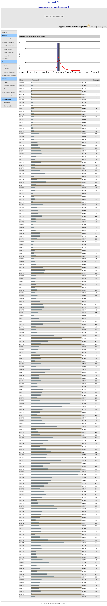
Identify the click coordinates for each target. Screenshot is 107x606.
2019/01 (21, 287)
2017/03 (21, 350)
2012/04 (21, 517)
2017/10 (21, 330)
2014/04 (21, 449)
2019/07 (21, 270)
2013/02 (21, 489)
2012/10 (21, 500)
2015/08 (21, 404)
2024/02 (21, 122)
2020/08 (21, 233)
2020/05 (21, 242)
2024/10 (21, 100)
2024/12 (21, 94)
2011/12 (21, 528)
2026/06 (21, 83)
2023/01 (21, 159)
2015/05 (21, 412)
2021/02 (21, 216)
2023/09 (21, 136)
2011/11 (21, 531)
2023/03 (21, 154)
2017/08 (21, 335)
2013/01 (21, 492)
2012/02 (21, 523)
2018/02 (21, 318)
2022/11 (21, 165)
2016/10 (21, 364)
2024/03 (21, 119)
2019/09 (21, 264)
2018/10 (21, 296)
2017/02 (21, 352)
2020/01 (21, 253)
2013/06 (21, 477)
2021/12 (21, 190)
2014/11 (21, 429)
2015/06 (21, 409)
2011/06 (21, 545)
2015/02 (21, 421)
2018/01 (21, 321)
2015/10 (21, 398)
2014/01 (21, 457)
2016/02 (21, 386)
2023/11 (21, 131)
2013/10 (21, 466)
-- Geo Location (7, 106)
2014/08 (21, 438)
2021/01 (21, 219)
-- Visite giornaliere (8, 42)
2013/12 (21, 460)
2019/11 (21, 259)
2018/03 (21, 315)
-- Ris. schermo (7, 89)
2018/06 (21, 307)
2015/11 (21, 395)
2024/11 (21, 97)
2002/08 (21, 594)
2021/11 (21, 193)
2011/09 (21, 537)
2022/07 (21, 176)
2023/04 (21, 151)
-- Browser (6, 82)
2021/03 (21, 213)
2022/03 (21, 188)
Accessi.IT (64, 603)
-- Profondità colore (9, 92)
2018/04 (21, 313)
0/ (19, 597)
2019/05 (21, 276)
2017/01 (21, 355)
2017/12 (21, 324)
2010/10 (21, 568)
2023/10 (21, 134)
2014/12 (21, 426)
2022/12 (21, 162)
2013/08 (21, 472)
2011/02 (21, 557)
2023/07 (21, 142)
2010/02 (21, 591)
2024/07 (21, 108)
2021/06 (21, 205)
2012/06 (21, 511)
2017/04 (21, 347)
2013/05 (21, 480)
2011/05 (21, 548)
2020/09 (21, 230)
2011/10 (21, 534)
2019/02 (21, 284)
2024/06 (21, 111)
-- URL (5, 65)
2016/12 (21, 358)
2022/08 (21, 173)
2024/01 (21, 125)
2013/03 (21, 486)
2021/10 (21, 196)
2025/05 (21, 85)
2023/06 (21, 145)
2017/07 (21, 338)
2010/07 (21, 577)
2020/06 (21, 239)
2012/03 (21, 520)
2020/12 (21, 222)
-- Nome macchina (8, 96)
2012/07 (21, 509)
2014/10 (21, 432)
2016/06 (21, 375)
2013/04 (21, 483)
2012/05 (21, 514)
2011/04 (21, 551)
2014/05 (21, 446)
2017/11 (21, 327)
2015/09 (21, 401)
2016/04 (21, 381)
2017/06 (21, 341)
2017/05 (21, 344)
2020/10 (21, 227)
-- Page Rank (6, 102)
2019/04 (21, 279)
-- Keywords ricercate (9, 75)
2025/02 (21, 91)
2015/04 (21, 415)
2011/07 (21, 543)
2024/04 (21, 117)
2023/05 (21, 148)
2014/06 (21, 443)
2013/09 (21, 469)
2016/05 (21, 378)
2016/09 (21, 367)
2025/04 (21, 88)
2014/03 (21, 452)
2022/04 (21, 185)
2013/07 (21, 474)
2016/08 (21, 369)
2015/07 (21, 406)
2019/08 (21, 267)
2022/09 (21, 171)
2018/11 (21, 293)
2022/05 (21, 182)
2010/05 (21, 583)
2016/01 (21, 389)
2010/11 (21, 565)
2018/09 (21, 298)
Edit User (93, 27)
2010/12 (21, 563)
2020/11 (21, 225)
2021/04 (21, 210)
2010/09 (21, 571)
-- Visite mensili (7, 49)
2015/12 (21, 392)
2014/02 (21, 455)
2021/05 (21, 207)
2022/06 (21, 179)
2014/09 (21, 435)
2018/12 (21, 290)
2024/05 (21, 114)
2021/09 (21, 199)
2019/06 (21, 273)
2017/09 (21, 333)
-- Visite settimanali (9, 46)
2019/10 (21, 262)
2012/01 (21, 526)
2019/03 (21, 281)
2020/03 (21, 247)
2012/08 (21, 506)
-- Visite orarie (7, 39)
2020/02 (21, 250)
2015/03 (21, 418)
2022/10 (21, 168)
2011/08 (21, 540)
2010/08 (21, 574)
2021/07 (21, 202)
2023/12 (21, 128)
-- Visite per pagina (8, 52)
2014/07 (21, 440)
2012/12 (21, 494)
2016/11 (21, 361)
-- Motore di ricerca (8, 72)
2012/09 (21, 503)
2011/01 (21, 560)
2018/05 (21, 310)
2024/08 (21, 105)
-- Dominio (6, 68)
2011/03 (21, 554)
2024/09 (21, 102)
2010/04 (21, 585)
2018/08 (21, 301)
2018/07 (21, 304)
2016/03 (21, 384)
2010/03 (21, 588)
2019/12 (21, 256)
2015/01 (21, 423)
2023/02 (21, 156)
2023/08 (21, 139)
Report (4, 32)
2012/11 (21, 497)
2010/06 (21, 580)
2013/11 (21, 463)
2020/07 (21, 236)
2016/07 (21, 372)
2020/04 (21, 245)
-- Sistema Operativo (9, 85)
